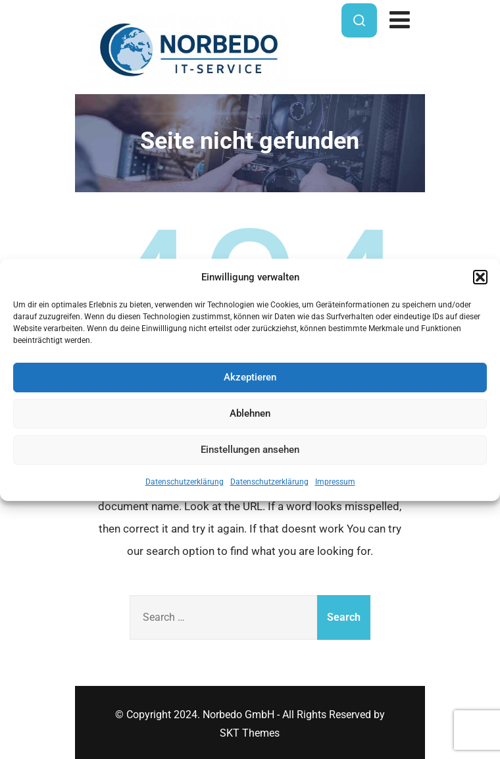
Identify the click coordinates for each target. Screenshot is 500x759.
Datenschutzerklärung (184, 481)
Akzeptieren (250, 377)
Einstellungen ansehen (250, 450)
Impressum (335, 481)
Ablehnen (250, 413)
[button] (480, 277)
